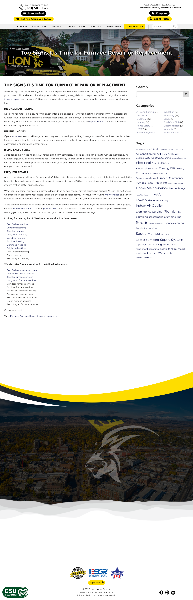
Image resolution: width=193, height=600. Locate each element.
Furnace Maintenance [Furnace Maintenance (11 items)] (170, 178)
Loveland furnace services (21, 273)
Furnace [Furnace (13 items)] (141, 173)
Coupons (159, 13)
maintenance (112, 195)
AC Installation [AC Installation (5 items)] (142, 150)
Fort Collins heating (17, 224)
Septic (82, 26)
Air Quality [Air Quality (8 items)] (173, 154)
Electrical (97, 26)
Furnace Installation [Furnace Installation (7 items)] (146, 178)
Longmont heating (17, 234)
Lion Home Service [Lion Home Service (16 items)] (149, 211)
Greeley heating (15, 231)
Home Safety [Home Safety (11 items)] (177, 188)
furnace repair (11, 99)
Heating (21, 310)
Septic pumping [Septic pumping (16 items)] (147, 240)
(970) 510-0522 (34, 7)
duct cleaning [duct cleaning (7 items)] (179, 158)
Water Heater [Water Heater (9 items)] (165, 253)
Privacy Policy (86, 592)
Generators (114, 26)
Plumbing (57, 26)
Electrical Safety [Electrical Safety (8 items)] (160, 163)
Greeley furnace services (20, 277)
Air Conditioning (145, 112)
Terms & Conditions (104, 592)
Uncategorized (172, 125)
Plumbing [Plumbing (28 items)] (172, 211)
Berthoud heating (16, 245)
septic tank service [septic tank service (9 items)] (146, 253)
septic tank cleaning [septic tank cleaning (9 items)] (147, 249)
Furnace (14, 316)
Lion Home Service (23, 208)
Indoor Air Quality (145, 132)
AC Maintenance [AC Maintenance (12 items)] (159, 149)
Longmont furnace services (21, 280)
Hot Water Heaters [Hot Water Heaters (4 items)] (142, 195)
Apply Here (96, 582)
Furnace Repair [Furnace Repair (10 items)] (145, 182)
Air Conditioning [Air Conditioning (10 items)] (146, 153)
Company (22, 26)
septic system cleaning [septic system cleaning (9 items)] (149, 244)
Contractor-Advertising (106, 595)
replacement (96, 121)
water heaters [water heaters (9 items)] (143, 257)
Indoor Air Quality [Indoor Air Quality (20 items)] (149, 205)
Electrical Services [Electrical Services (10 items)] (147, 168)
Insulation (169, 112)
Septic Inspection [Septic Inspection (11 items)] (146, 228)
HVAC (139, 129)
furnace (16, 136)
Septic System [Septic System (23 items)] (171, 240)
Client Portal (159, 18)
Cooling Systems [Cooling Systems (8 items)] (145, 158)
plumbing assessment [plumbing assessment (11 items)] (149, 217)
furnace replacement (48, 316)
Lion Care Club (134, 26)
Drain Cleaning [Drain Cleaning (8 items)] (163, 158)
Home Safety (143, 125)
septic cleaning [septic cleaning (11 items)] (174, 223)
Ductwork (141, 115)
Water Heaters (171, 132)
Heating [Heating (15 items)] (161, 182)
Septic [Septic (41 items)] (142, 222)
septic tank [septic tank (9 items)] (169, 244)
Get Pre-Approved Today (33, 19)
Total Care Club (172, 122)
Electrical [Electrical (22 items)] (143, 163)
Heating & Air (39, 26)
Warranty (168, 129)
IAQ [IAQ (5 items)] (166, 201)
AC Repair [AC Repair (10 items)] (177, 149)
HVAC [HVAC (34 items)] (156, 194)
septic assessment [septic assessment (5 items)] (156, 223)
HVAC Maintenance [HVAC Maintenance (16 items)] (150, 200)
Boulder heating (16, 241)
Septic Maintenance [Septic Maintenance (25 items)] (153, 234)
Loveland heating (16, 227)
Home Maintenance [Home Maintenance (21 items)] (152, 188)
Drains (71, 26)
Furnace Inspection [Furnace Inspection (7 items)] (158, 173)
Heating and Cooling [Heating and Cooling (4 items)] (175, 183)
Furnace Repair (28, 316)
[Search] (175, 26)
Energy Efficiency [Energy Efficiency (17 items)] (171, 168)
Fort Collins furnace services (22, 270)
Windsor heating (16, 238)
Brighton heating (16, 248)
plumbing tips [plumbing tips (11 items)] (172, 217)
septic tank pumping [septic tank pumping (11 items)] (172, 248)
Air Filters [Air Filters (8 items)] (162, 154)
